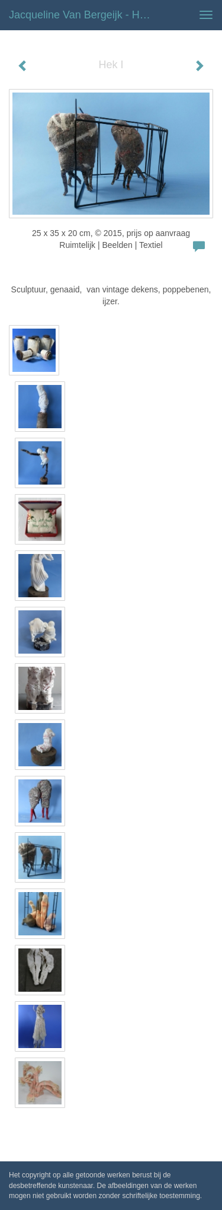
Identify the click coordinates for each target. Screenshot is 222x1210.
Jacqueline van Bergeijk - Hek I (83, 15)
